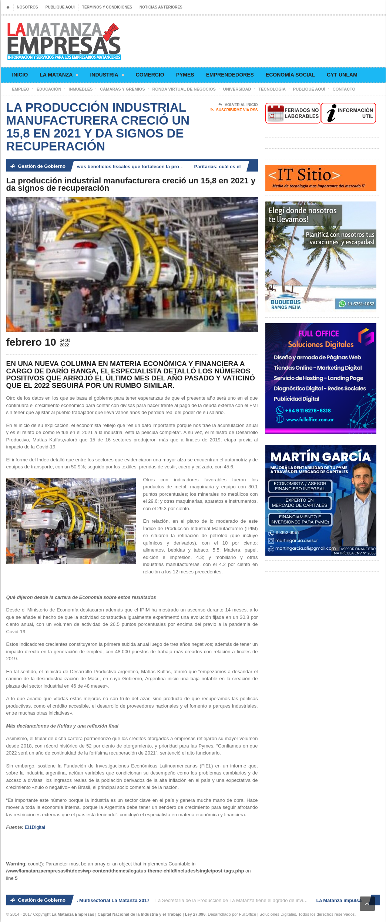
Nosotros (27, 7)
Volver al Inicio (238, 105)
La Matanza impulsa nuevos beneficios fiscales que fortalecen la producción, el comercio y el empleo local (146, 166)
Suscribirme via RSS (234, 110)
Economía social (290, 75)
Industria (107, 76)
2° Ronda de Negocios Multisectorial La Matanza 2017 (89, 900)
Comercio (150, 75)
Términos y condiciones (107, 7)
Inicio (20, 75)
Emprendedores (230, 75)
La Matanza (59, 76)
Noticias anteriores (161, 7)
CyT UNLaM (342, 75)
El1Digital (35, 827)
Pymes (185, 75)
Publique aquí (60, 7)
